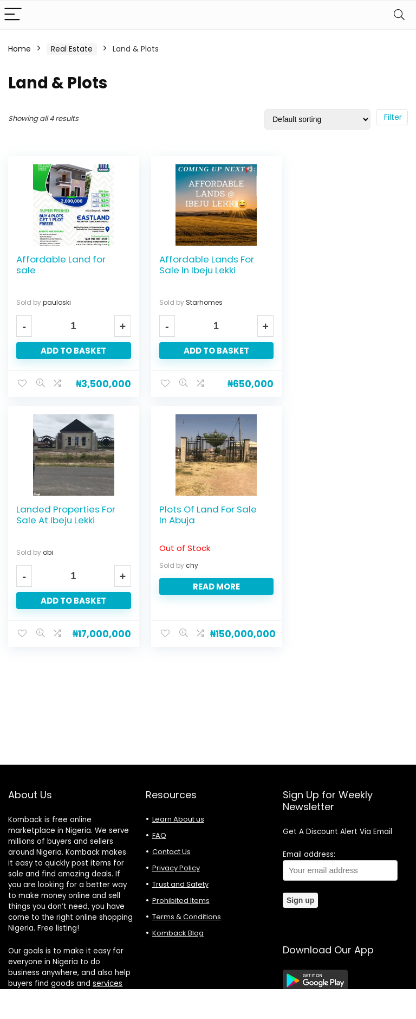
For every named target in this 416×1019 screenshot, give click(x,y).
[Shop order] (317, 119)
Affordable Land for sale (61, 265)
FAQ (159, 835)
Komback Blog (178, 933)
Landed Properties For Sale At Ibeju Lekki (340, 265)
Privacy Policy (176, 868)
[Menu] (13, 15)
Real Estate (72, 48)
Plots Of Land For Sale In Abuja (65, 514)
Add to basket (70, 350)
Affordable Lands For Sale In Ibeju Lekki (201, 265)
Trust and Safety (180, 884)
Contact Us (171, 852)
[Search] (399, 15)
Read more (70, 586)
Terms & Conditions (186, 917)
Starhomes (198, 302)
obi (322, 302)
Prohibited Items (181, 900)
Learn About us (178, 819)
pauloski (57, 302)
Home (19, 48)
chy (49, 564)
